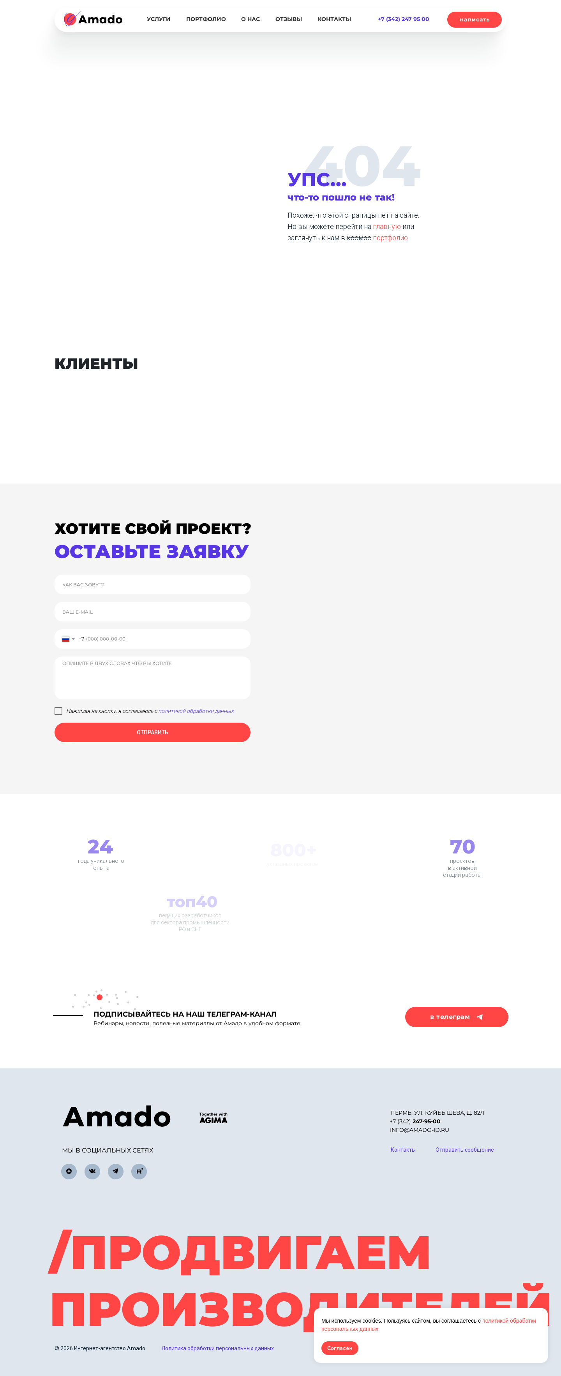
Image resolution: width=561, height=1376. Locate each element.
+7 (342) (415, 1121)
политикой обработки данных (196, 711)
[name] (153, 584)
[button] (474, 20)
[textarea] (153, 677)
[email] (153, 611)
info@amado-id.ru (419, 1129)
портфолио (390, 238)
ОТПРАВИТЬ (152, 732)
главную (387, 226)
